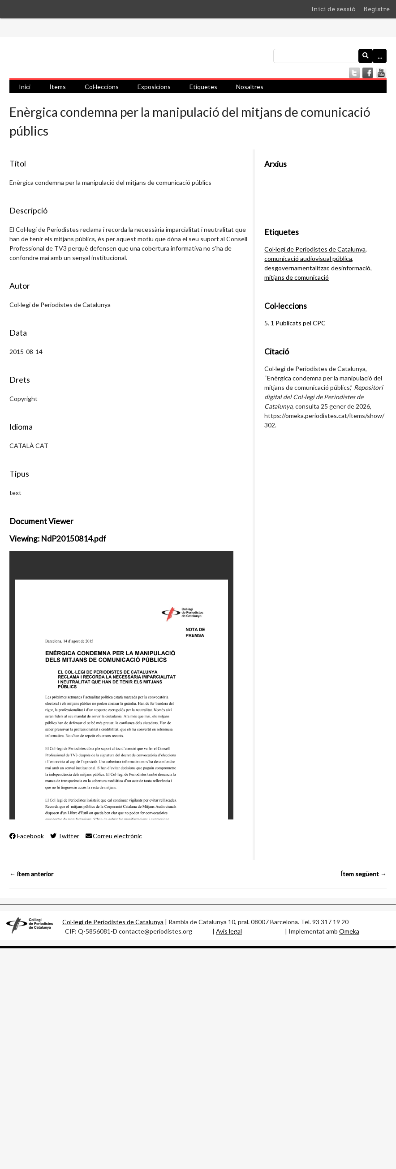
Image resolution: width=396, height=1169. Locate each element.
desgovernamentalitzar (296, 268)
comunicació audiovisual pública (308, 258)
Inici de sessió (333, 9)
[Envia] (365, 56)
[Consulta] (330, 56)
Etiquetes (203, 86)
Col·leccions (102, 86)
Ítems (57, 86)
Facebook (26, 836)
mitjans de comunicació (296, 277)
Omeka (349, 931)
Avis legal (229, 931)
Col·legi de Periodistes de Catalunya (315, 249)
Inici (24, 86)
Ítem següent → (363, 874)
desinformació (350, 268)
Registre (376, 9)
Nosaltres (249, 86)
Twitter (64, 836)
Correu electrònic (114, 836)
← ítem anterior (31, 874)
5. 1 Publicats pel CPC (295, 323)
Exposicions (154, 86)
